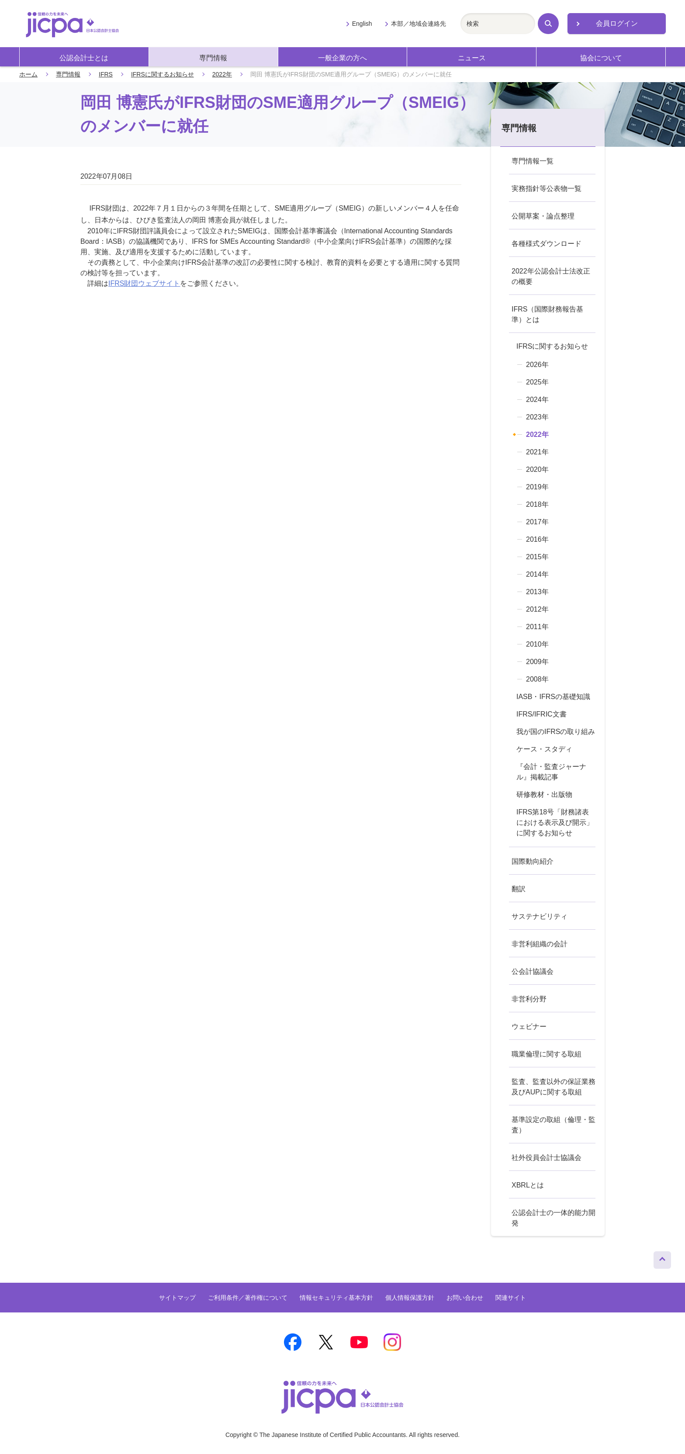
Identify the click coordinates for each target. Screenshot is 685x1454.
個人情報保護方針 (409, 1297)
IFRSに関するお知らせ (162, 74)
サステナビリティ (539, 916)
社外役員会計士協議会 (546, 1157)
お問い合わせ (464, 1297)
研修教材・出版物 (544, 794)
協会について (601, 58)
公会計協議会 (533, 971)
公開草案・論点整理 (543, 216)
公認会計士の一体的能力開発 (553, 1218)
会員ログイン (617, 23)
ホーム (28, 74)
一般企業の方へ (342, 58)
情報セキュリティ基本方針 (336, 1297)
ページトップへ (662, 1258)
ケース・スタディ (544, 749)
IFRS (106, 74)
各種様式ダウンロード (546, 243)
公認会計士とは (83, 58)
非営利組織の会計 (539, 944)
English (362, 23)
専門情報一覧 (533, 161)
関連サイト (510, 1297)
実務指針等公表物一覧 (546, 188)
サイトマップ (177, 1297)
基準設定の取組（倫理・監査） (553, 1125)
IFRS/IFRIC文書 (541, 714)
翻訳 (519, 889)
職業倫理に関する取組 (546, 1054)
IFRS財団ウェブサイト (144, 283)
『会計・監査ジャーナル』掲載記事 (551, 772)
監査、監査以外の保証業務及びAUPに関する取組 (553, 1087)
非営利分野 (529, 999)
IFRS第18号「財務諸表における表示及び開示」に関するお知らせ (554, 822)
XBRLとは (528, 1185)
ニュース (472, 58)
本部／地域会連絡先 (418, 23)
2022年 (222, 74)
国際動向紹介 (533, 861)
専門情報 (213, 58)
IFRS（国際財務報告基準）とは (547, 314)
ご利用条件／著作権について (247, 1297)
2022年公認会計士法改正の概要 (551, 276)
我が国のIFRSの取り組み (555, 731)
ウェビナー (529, 1026)
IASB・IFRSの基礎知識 (553, 696)
